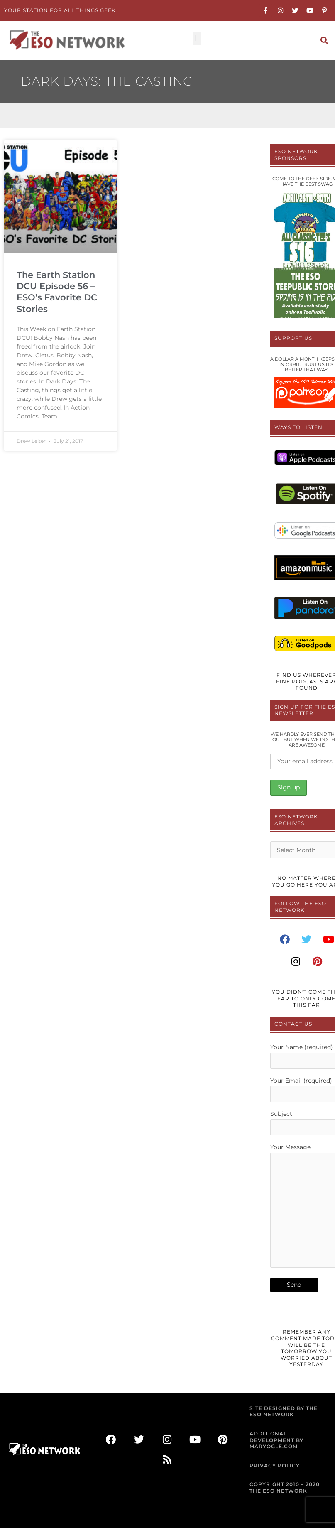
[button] (197, 38)
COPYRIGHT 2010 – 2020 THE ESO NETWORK (284, 1487)
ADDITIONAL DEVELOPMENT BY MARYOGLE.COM (276, 1439)
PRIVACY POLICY (274, 1465)
